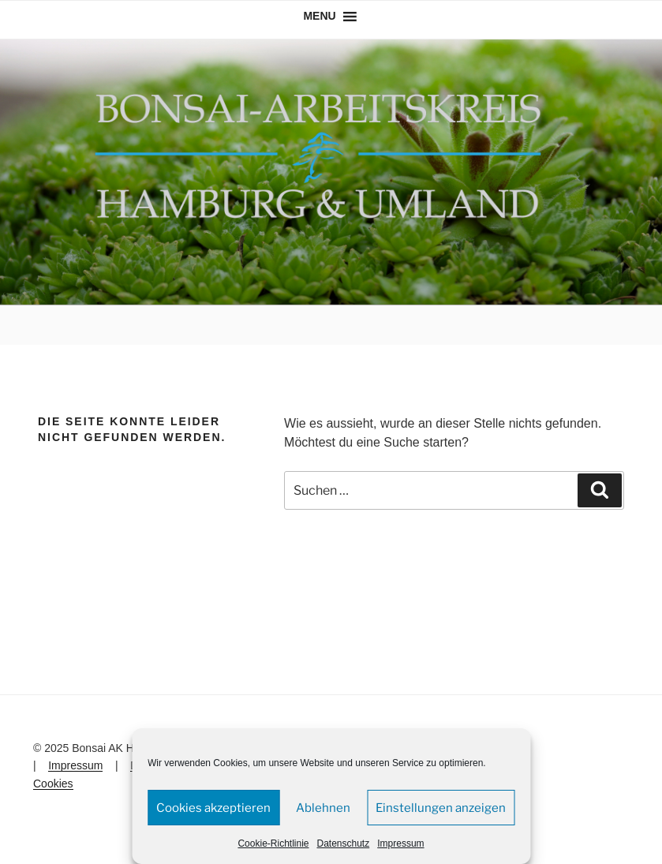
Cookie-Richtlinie (273, 843)
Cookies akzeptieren (213, 808)
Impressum (400, 843)
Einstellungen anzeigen (441, 808)
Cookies (53, 783)
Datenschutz (343, 843)
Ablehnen (323, 808)
